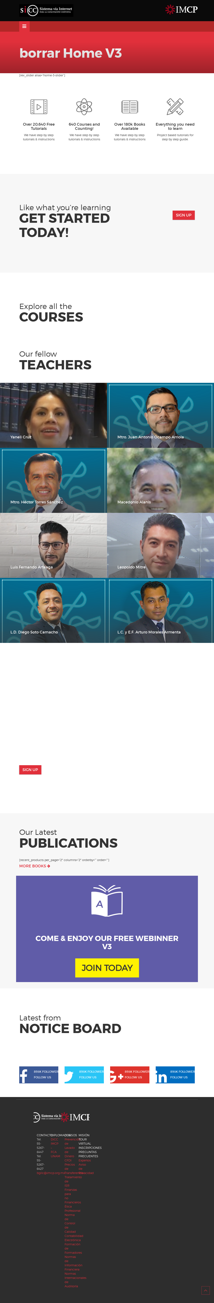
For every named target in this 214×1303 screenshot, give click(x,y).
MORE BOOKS (34, 866)
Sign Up (188, 215)
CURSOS (71, 1135)
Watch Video (178, 684)
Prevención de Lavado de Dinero (72, 1148)
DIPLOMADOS (61, 1135)
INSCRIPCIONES (90, 1147)
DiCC (54, 1139)
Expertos (85, 1160)
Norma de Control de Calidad (70, 1223)
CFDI (68, 1160)
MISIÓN (84, 1135)
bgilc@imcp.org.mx (51, 1173)
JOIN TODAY (107, 969)
